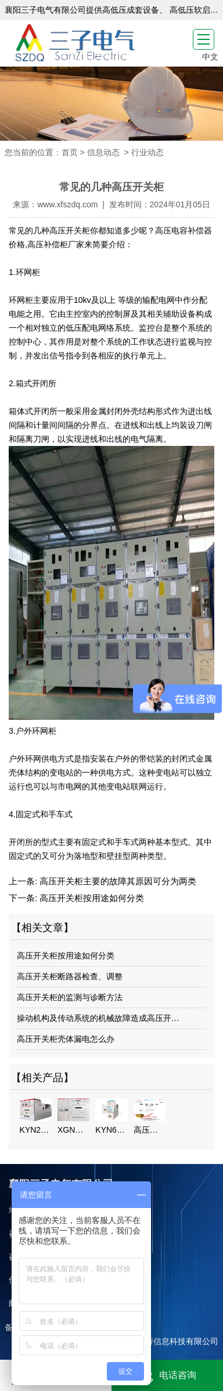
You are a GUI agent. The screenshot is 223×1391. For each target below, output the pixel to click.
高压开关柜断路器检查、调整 (70, 976)
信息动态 (103, 152)
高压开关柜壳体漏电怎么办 (65, 1039)
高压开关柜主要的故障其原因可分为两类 (116, 881)
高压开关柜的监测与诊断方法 (70, 997)
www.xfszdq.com (67, 204)
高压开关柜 (69, 230)
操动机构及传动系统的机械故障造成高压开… (98, 1018)
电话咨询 (167, 1375)
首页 (70, 152)
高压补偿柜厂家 (55, 244)
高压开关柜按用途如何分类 (90, 898)
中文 (210, 56)
